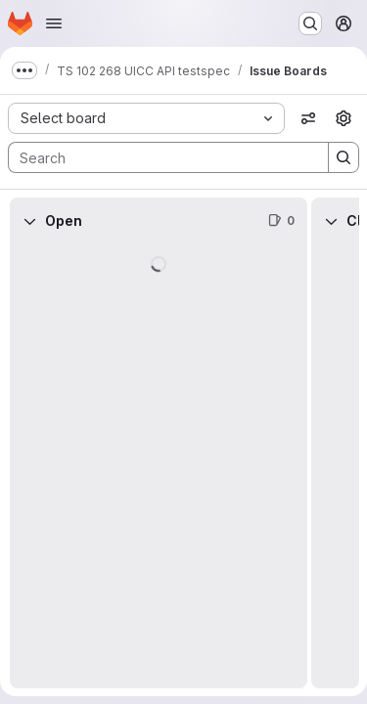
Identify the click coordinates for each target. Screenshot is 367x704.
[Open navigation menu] (53, 23)
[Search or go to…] (310, 23)
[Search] (159, 157)
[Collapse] (29, 221)
